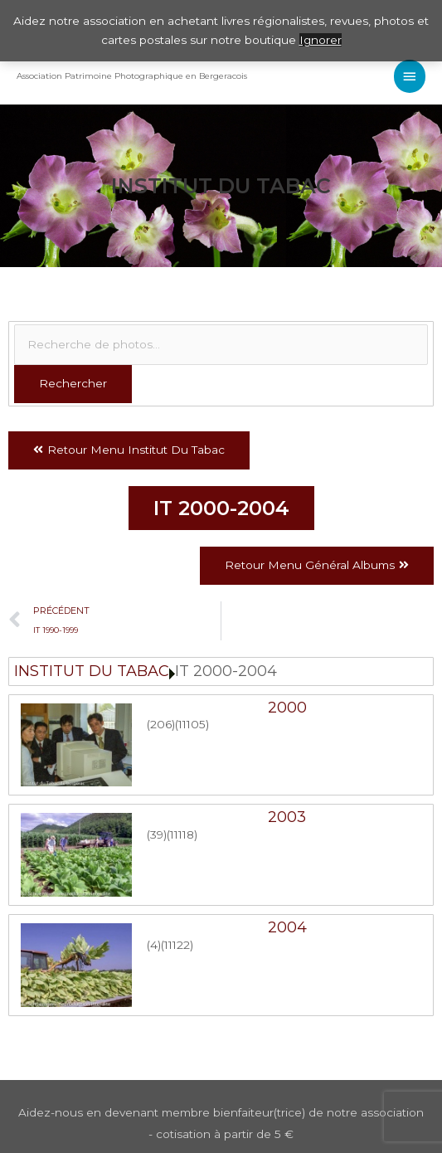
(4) (154, 944)
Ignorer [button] (320, 39)
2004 (287, 927)
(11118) (182, 834)
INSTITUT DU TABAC (91, 671)
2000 (287, 707)
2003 (287, 817)
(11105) (192, 724)
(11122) (177, 944)
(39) (157, 834)
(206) (161, 724)
